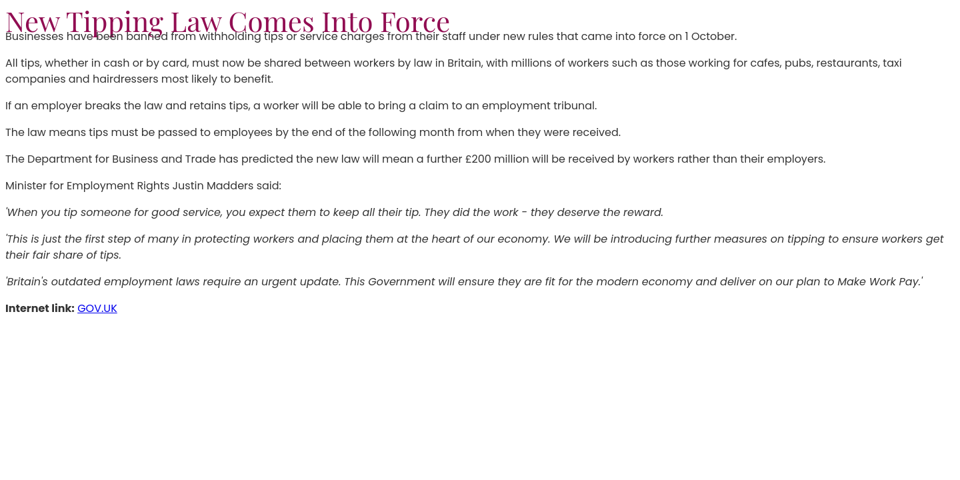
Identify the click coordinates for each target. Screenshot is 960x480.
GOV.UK (97, 308)
